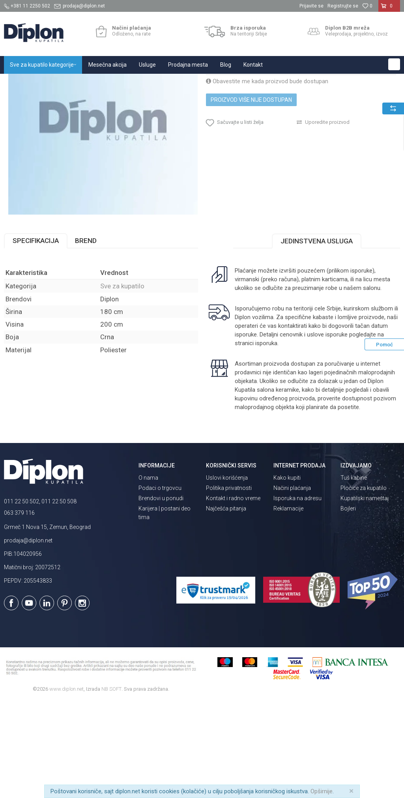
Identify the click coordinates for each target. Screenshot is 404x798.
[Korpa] (389, 9)
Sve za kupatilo (62, 82)
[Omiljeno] (367, 6)
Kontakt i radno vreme (233, 595)
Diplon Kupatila (21, 82)
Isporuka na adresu (297, 595)
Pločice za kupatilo (363, 584)
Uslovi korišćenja (227, 574)
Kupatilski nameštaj (364, 595)
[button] (394, 64)
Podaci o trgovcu (159, 584)
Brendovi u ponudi (160, 595)
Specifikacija (36, 337)
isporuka (265, 439)
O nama (148, 574)
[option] (102, 205)
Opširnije (321, 791)
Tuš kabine (353, 574)
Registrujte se (342, 6)
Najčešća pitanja (226, 605)
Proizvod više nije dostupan (250, 185)
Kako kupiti (287, 574)
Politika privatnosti (229, 584)
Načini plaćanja (292, 584)
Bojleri (348, 605)
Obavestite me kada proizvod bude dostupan (266, 166)
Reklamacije (288, 605)
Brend (86, 337)
